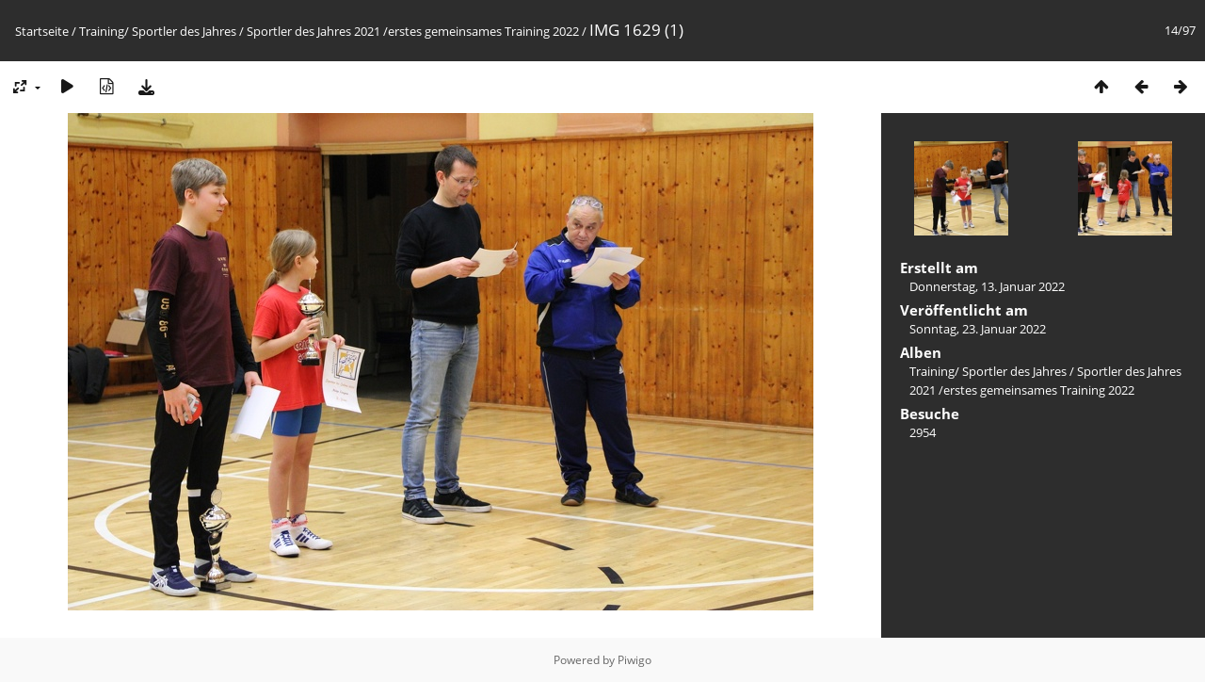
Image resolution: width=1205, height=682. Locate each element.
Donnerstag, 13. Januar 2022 (987, 286)
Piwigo (634, 660)
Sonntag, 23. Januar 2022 (977, 328)
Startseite (42, 31)
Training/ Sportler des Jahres (157, 31)
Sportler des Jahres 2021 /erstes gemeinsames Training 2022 (413, 31)
